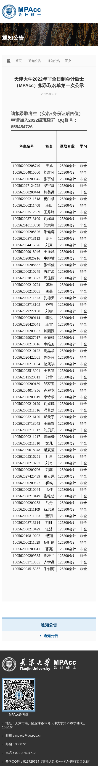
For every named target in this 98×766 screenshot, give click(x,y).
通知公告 (34, 61)
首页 (18, 61)
